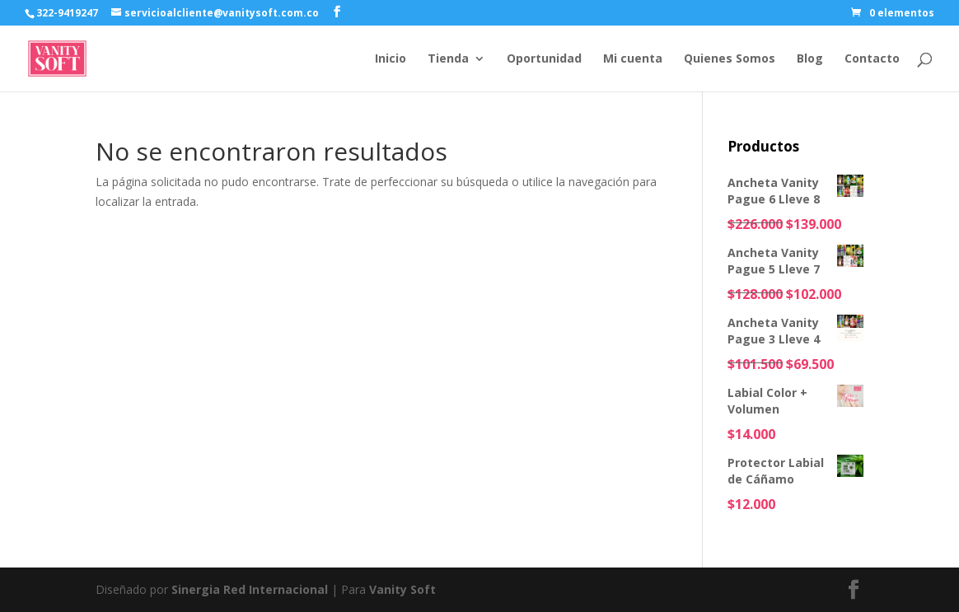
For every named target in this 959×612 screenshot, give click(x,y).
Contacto (872, 59)
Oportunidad (544, 59)
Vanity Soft (402, 589)
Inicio (390, 59)
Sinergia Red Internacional (249, 589)
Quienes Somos (729, 59)
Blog (810, 59)
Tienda (448, 59)
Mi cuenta (632, 59)
